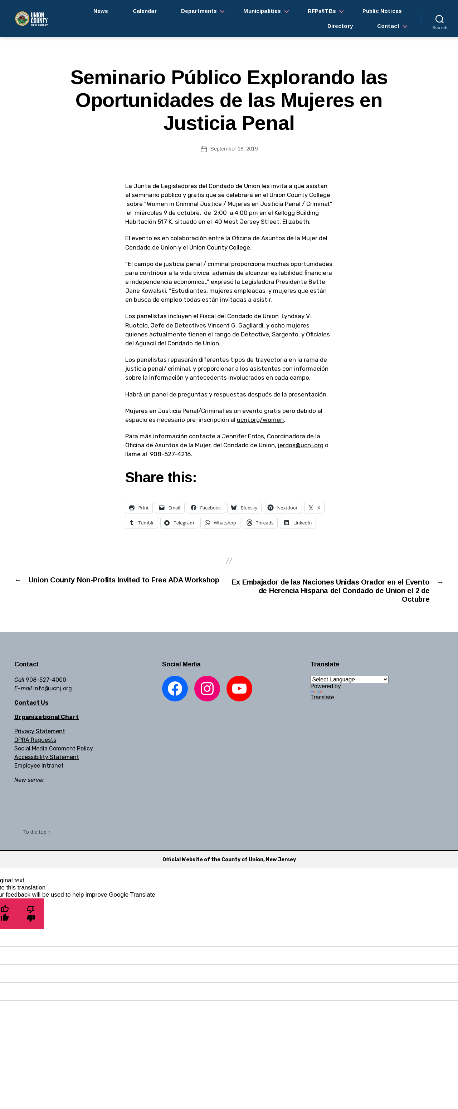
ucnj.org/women (260, 419)
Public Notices (382, 11)
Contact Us (31, 705)
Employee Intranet (39, 768)
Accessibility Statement (46, 759)
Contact (388, 26)
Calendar (145, 11)
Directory (340, 26)
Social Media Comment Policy (53, 751)
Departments (199, 11)
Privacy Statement (39, 734)
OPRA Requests (35, 742)
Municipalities (262, 11)
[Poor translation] (31, 916)
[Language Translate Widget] (349, 682)
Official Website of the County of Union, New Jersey (229, 862)
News (100, 11)
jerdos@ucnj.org (300, 445)
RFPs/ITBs (322, 11)
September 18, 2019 (234, 149)
